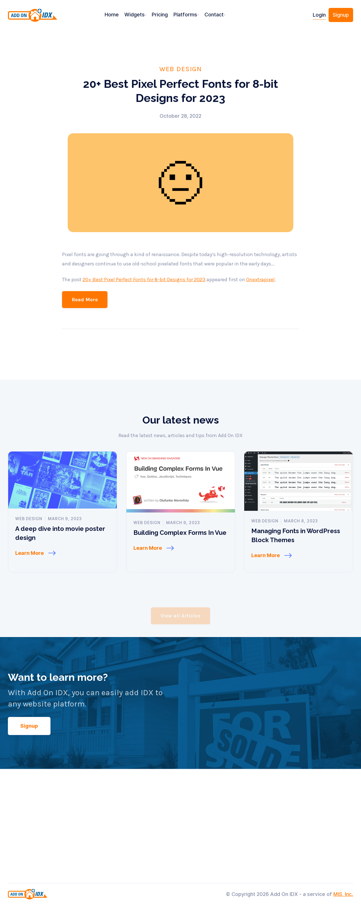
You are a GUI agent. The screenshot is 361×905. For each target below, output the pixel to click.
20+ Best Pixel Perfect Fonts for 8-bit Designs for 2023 (144, 294)
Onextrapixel (260, 294)
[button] (135, 15)
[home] (34, 17)
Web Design (180, 68)
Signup (341, 15)
